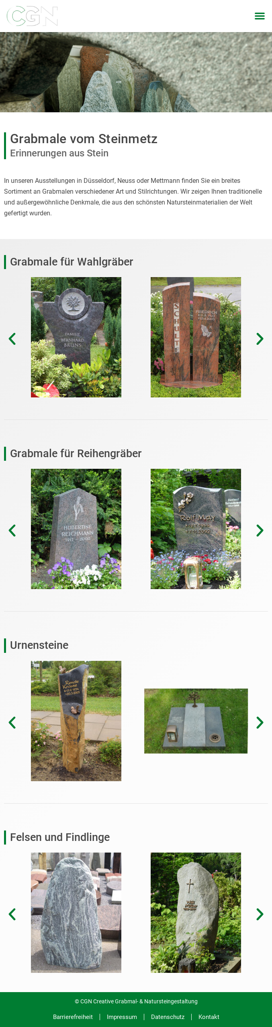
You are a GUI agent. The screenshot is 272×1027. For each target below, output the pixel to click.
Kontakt (208, 1017)
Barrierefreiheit (73, 1017)
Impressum (122, 1017)
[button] (260, 16)
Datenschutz (167, 1017)
